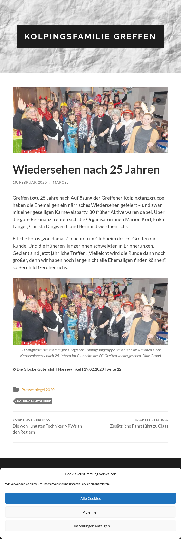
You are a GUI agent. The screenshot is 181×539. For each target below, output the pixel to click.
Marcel (61, 182)
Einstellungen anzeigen (90, 526)
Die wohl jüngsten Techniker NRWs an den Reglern (51, 426)
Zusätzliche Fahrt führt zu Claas (139, 423)
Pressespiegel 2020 (38, 389)
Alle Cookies (90, 498)
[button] (90, 120)
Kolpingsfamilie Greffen (90, 36)
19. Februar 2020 (30, 182)
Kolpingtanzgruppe (34, 401)
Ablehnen (90, 512)
